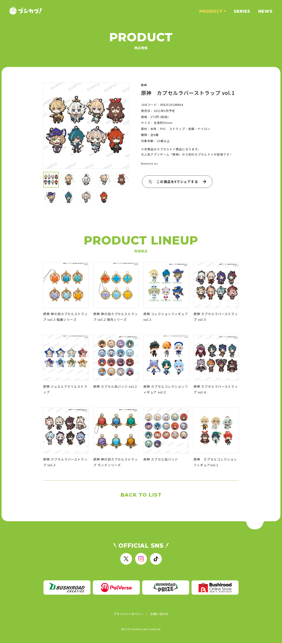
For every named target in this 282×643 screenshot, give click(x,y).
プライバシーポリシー (128, 613)
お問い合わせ (159, 613)
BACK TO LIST (140, 495)
